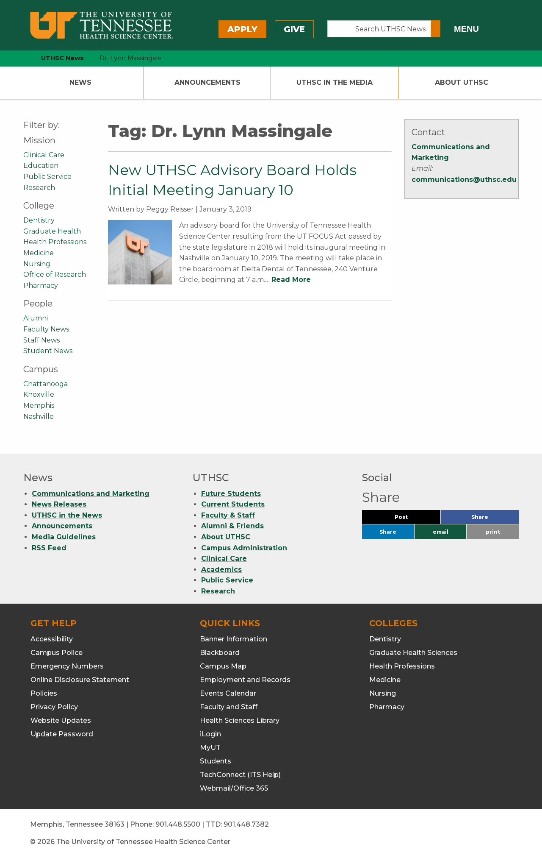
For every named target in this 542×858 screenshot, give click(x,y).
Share (493, 519)
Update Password (61, 734)
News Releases (59, 504)
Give (294, 29)
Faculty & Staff (228, 515)
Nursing (36, 264)
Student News (47, 351)
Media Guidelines (64, 537)
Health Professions (54, 242)
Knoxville (38, 394)
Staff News (41, 340)
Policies (43, 693)
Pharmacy (40, 285)
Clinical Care (43, 155)
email (440, 532)
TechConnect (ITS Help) (240, 775)
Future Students (231, 494)
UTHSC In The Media (334, 82)
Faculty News (46, 329)
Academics (221, 570)
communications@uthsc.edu (464, 180)
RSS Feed (49, 548)
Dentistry (39, 220)
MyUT (210, 748)
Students (215, 761)
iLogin (210, 734)
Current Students (233, 504)
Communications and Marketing (90, 494)
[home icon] (21, 58)
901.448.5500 (177, 824)
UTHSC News (62, 58)
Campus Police (56, 653)
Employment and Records (245, 680)
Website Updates (60, 720)
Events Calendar (228, 693)
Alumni (35, 318)
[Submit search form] (435, 28)
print (493, 532)
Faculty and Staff (228, 707)
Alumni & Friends (232, 526)
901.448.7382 (246, 824)
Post (411, 519)
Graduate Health (52, 231)
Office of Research (54, 274)
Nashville (38, 416)
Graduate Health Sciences (413, 653)
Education (40, 166)
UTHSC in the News (67, 515)
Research (39, 188)
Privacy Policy (54, 707)
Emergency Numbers (67, 666)
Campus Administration (244, 548)
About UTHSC (461, 82)
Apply (242, 29)
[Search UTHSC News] (379, 28)
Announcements (207, 82)
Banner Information (233, 639)
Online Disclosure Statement (79, 680)
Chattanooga (45, 384)
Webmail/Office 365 (234, 788)
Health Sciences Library (239, 720)
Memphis (38, 405)
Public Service (47, 177)
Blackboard (220, 653)
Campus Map (223, 666)
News (80, 82)
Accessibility (51, 639)
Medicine (38, 253)
